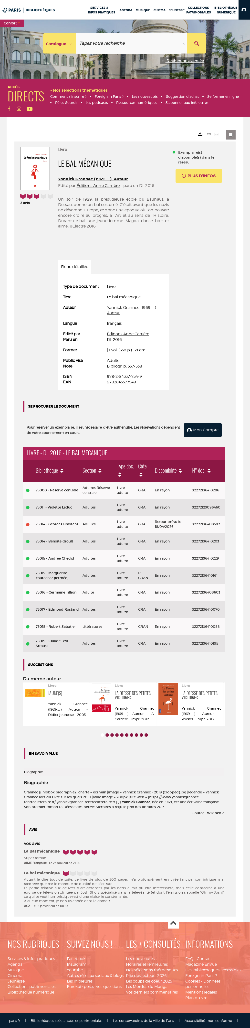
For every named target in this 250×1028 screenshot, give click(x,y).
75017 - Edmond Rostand (57, 609)
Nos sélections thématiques (152, 969)
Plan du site (196, 997)
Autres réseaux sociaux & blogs (95, 975)
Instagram (76, 964)
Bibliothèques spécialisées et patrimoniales (66, 1020)
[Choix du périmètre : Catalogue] (59, 43)
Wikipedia (215, 812)
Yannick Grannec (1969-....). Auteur (93, 179)
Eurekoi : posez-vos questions (94, 986)
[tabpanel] (113, 334)
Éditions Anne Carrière (98, 185)
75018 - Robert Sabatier (56, 626)
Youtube (75, 969)
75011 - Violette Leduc (54, 507)
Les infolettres (80, 980)
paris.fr (14, 1020)
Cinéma (15, 975)
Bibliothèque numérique (31, 991)
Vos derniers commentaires (152, 991)
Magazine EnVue (201, 964)
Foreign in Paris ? (201, 975)
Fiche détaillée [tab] (74, 266)
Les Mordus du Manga (146, 986)
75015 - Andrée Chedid (55, 558)
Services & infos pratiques (31, 958)
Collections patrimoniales (31, 986)
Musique (16, 969)
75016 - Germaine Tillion (56, 592)
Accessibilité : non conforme (208, 1020)
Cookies (192, 980)
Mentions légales (201, 991)
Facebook (76, 958)
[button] (244, 10)
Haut (173, 923)
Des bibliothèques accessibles (213, 969)
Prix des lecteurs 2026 (146, 975)
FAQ (189, 958)
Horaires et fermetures (147, 964)
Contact (204, 958)
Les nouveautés (140, 958)
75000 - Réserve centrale (57, 489)
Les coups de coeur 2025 (149, 980)
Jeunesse (16, 980)
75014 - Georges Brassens (57, 524)
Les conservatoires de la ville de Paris (143, 1020)
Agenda (15, 964)
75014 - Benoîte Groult (54, 541)
